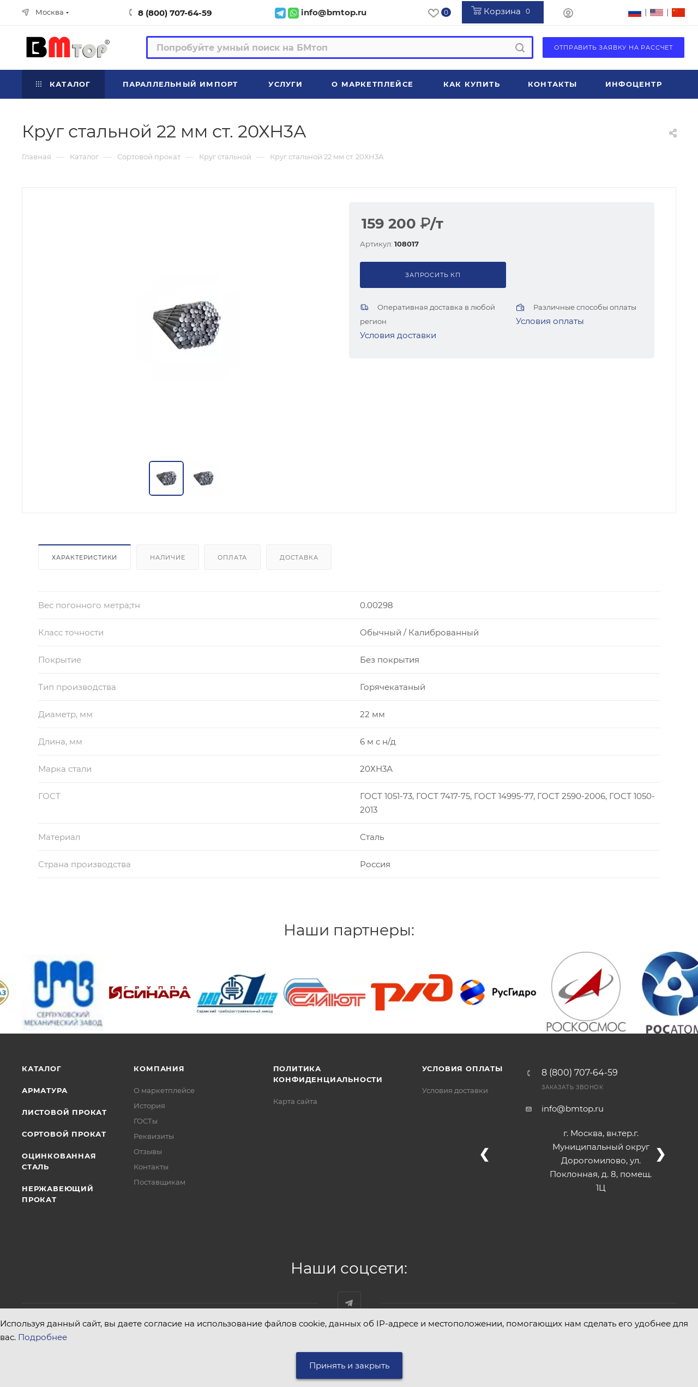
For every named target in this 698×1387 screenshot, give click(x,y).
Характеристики (84, 557)
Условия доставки (398, 335)
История (149, 1105)
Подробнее (42, 1337)
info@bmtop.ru (572, 1108)
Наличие (167, 557)
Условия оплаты (550, 321)
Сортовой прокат (64, 1134)
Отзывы (148, 1151)
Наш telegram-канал (349, 1303)
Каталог (42, 1068)
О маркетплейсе (164, 1090)
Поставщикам (159, 1182)
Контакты (151, 1166)
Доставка (299, 557)
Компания (159, 1068)
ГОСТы (146, 1120)
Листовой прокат (64, 1112)
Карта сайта (295, 1101)
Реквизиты (154, 1136)
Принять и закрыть (349, 1365)
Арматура (44, 1090)
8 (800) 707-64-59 (175, 13)
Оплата (232, 557)
